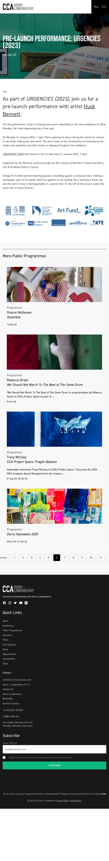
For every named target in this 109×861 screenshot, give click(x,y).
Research (7, 635)
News (5, 649)
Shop (5, 663)
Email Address (10, 743)
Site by (101, 794)
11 (101, 557)
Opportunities (9, 654)
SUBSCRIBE (54, 765)
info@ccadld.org (11, 716)
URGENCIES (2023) (13, 154)
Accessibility (9, 658)
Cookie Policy (75, 800)
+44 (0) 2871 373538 (13, 710)
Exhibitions (8, 625)
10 (91, 557)
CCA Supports (9, 644)
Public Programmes (12, 630)
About (5, 620)
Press (5, 639)
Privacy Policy (63, 800)
